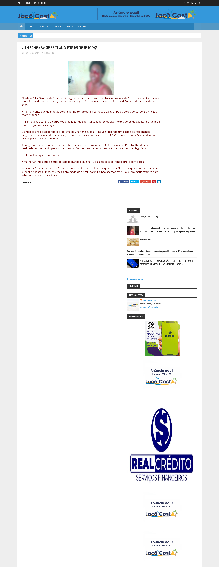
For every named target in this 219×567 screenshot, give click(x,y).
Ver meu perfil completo (179, 158)
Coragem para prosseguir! (180, 54)
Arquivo (69, 26)
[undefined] (10, 525)
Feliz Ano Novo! (176, 82)
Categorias (44, 26)
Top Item (43, 3)
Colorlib (32, 508)
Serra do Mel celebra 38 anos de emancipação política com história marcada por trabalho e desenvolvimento (176, 97)
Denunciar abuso (165, 130)
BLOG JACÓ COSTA (181, 151)
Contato (28, 3)
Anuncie (20, 3)
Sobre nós (36, 3)
